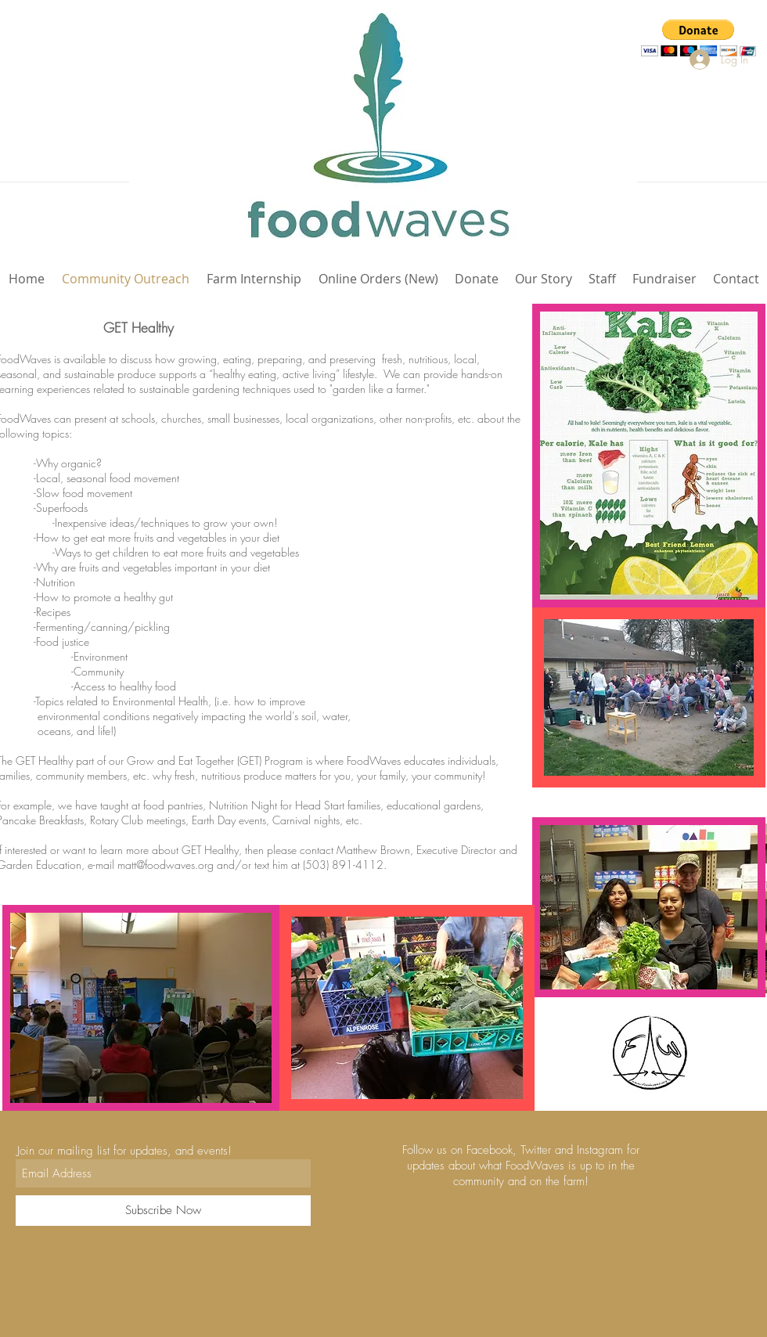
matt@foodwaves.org (165, 864)
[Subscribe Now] (163, 1210)
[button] (698, 38)
